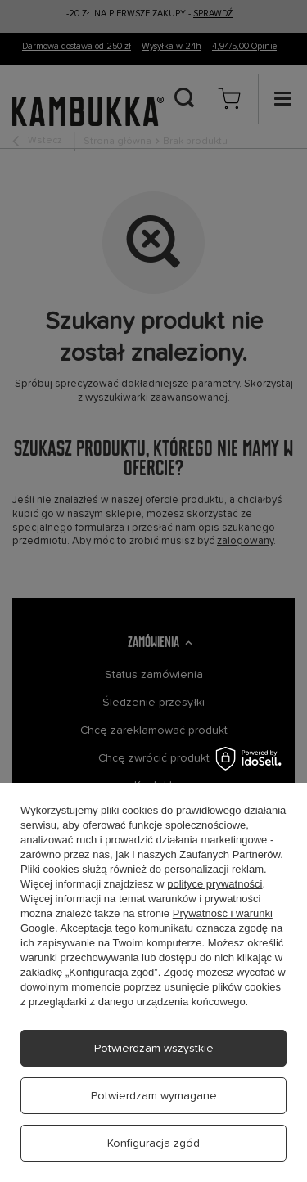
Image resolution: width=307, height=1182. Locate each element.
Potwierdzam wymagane (154, 1096)
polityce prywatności (214, 884)
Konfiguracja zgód (153, 1143)
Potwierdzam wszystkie (154, 1048)
